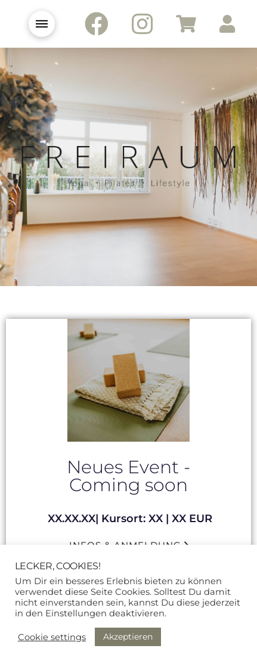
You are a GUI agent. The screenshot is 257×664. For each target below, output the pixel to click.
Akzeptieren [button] (128, 636)
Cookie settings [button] (52, 637)
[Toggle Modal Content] (42, 24)
